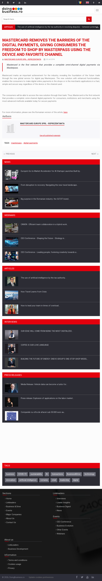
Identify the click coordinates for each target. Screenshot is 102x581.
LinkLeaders (13, 545)
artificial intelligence (27, 480)
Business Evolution (65, 526)
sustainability (36, 474)
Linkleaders (11, 502)
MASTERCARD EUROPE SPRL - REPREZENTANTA (22, 59)
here (65, 112)
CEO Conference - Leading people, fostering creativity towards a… (49, 252)
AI (47, 474)
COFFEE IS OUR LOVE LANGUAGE (35, 345)
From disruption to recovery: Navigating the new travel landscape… (49, 185)
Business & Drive (13, 506)
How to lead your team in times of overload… (40, 306)
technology (89, 474)
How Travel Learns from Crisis (34, 292)
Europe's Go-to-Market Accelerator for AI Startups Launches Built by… (51, 171)
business (10, 474)
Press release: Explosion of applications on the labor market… (47, 398)
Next (95, 154)
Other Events (62, 530)
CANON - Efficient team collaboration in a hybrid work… (44, 224)
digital (75, 480)
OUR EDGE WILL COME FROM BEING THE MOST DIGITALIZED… (47, 331)
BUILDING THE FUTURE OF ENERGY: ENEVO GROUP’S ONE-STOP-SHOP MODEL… (54, 359)
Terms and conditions (17, 560)
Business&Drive (73, 474)
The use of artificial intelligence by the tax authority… (43, 278)
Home (9, 499)
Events (9, 510)
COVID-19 (22, 474)
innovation (10, 480)
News (59, 510)
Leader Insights (63, 502)
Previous (9, 154)
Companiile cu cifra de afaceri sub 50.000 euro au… (43, 412)
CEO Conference (64, 522)
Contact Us (11, 522)
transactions (57, 474)
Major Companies (14, 514)
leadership (64, 480)
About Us (10, 518)
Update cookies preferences (41, 577)
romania (44, 480)
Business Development (18, 549)
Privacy (11, 568)
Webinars (61, 534)
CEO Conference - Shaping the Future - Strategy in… (43, 238)
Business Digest (64, 506)
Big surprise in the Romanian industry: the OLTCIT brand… (45, 199)
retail (54, 480)
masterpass (16, 143)
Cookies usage (14, 564)
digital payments (31, 143)
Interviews (61, 499)
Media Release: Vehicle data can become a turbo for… (44, 384)
